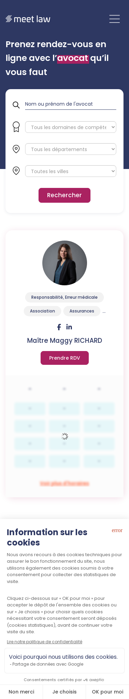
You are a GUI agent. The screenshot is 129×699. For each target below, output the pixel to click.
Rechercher (64, 195)
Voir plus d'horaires (65, 358)
